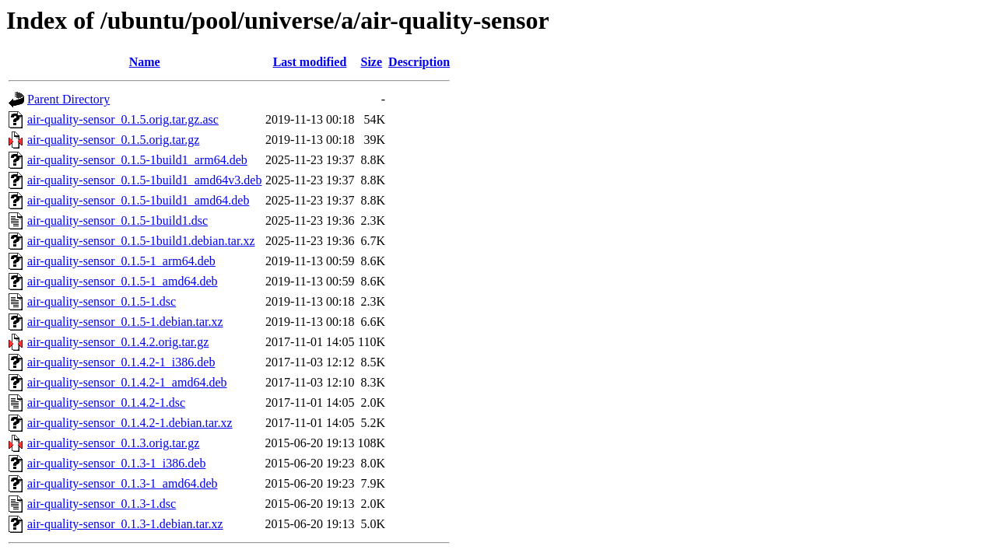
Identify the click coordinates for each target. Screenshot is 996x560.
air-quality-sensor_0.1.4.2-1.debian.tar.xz (130, 422)
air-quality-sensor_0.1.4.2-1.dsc (106, 402)
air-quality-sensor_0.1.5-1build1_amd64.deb (138, 200)
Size (372, 61)
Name (144, 61)
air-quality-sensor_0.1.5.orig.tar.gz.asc (123, 119)
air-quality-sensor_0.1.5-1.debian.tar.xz (125, 321)
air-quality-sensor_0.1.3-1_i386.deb (116, 463)
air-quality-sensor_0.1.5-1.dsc (101, 301)
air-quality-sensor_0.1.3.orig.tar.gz (113, 443)
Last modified (310, 61)
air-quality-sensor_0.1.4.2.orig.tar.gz (118, 341)
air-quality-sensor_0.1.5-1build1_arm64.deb (137, 159)
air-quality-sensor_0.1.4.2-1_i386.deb (121, 362)
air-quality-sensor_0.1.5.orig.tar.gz (113, 139)
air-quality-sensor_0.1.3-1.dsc (101, 503)
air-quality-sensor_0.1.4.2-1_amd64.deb (127, 382)
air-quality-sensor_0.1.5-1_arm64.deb (121, 261)
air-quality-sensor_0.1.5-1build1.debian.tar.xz (141, 240)
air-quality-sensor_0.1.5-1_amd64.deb (122, 281)
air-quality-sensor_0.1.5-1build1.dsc (117, 220)
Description (419, 61)
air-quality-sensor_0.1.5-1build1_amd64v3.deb (144, 180)
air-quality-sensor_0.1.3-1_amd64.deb (122, 483)
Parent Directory (68, 99)
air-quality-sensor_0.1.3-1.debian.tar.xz (125, 523)
